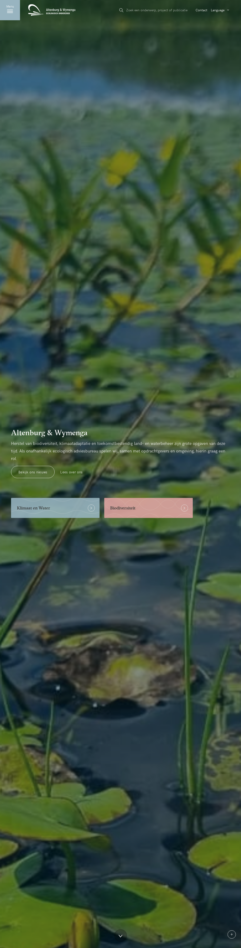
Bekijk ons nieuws (32, 475)
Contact (201, 10)
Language (218, 10)
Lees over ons (71, 475)
